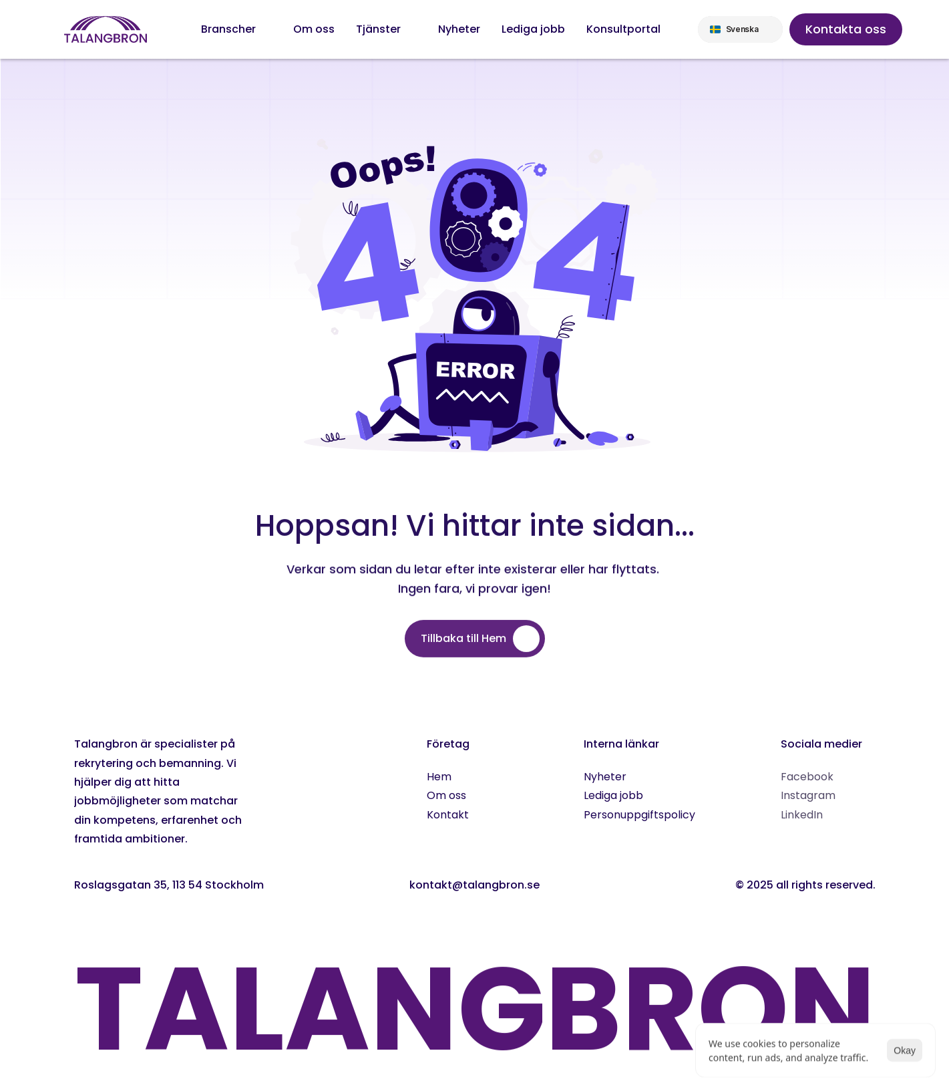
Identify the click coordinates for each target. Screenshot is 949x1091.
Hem (439, 776)
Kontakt (448, 814)
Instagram (808, 795)
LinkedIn (802, 814)
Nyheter (605, 776)
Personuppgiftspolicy (639, 814)
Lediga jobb (613, 795)
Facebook (807, 776)
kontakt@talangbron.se (474, 885)
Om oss (446, 795)
